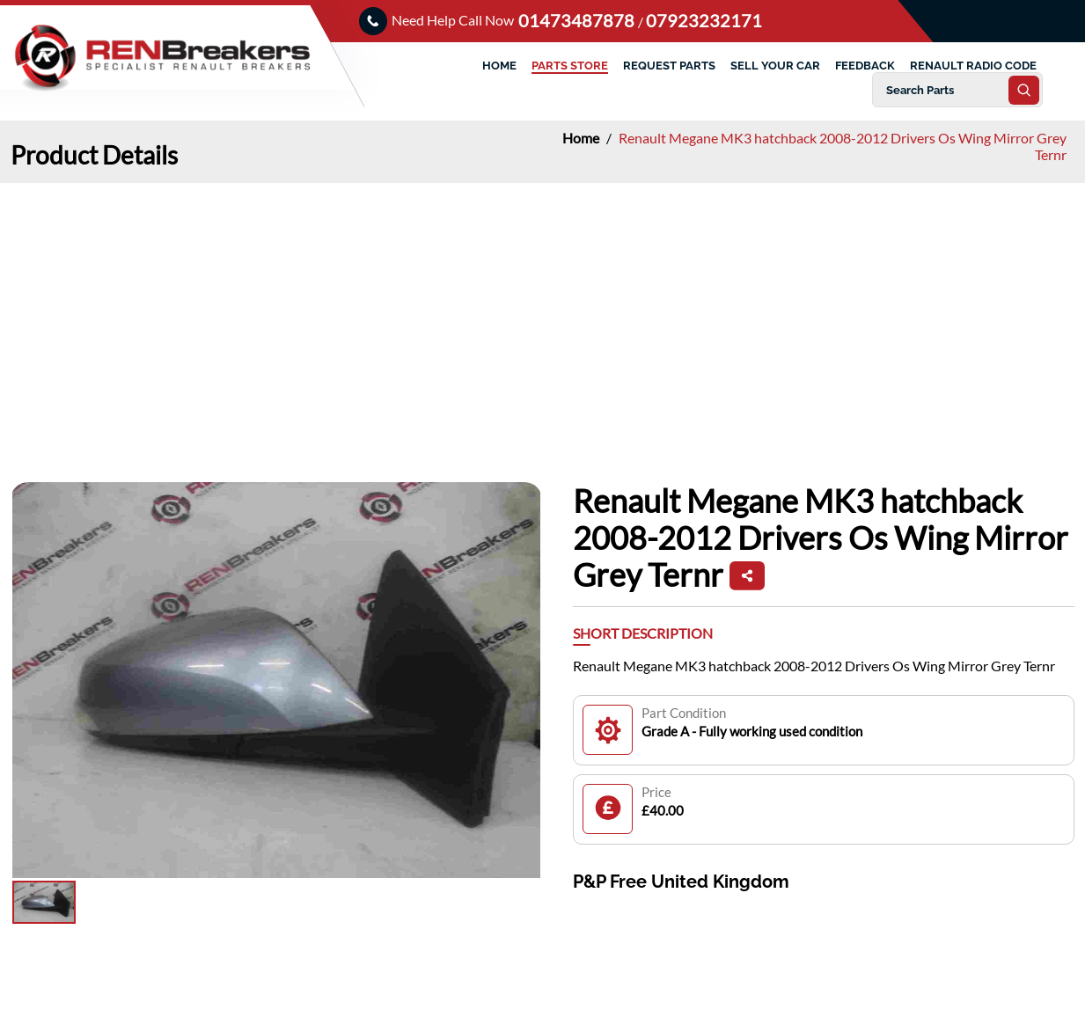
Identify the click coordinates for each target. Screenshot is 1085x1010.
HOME (499, 65)
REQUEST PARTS (669, 65)
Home (582, 137)
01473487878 (578, 20)
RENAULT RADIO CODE (973, 65)
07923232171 (704, 20)
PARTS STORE (570, 65)
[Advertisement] (543, 315)
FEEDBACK (865, 65)
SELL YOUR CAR (775, 65)
